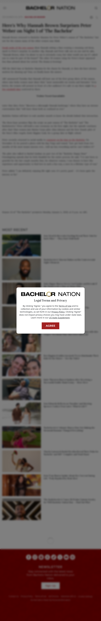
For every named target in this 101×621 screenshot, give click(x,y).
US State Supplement (59, 317)
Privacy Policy (58, 311)
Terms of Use (65, 305)
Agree (50, 325)
